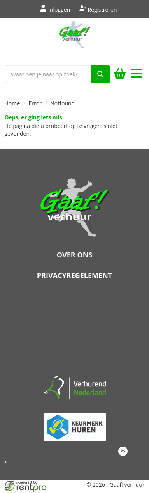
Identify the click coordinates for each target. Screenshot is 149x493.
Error (35, 103)
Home (12, 103)
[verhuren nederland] (75, 387)
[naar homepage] (74, 39)
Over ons (75, 254)
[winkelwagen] (120, 74)
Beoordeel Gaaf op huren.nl (75, 330)
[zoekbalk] (58, 74)
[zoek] (100, 74)
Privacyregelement (74, 275)
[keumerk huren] (75, 424)
